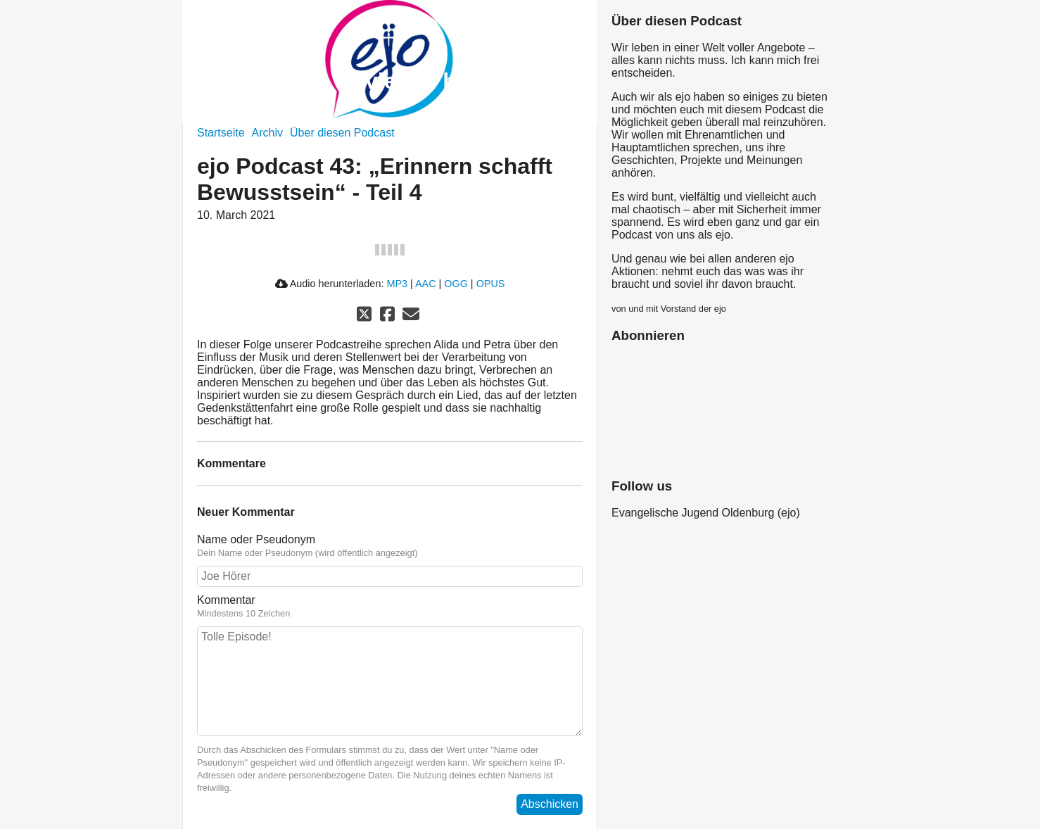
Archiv (267, 133)
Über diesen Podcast (342, 133)
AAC (425, 283)
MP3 (396, 283)
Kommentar (226, 600)
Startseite (221, 133)
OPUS (490, 283)
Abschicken (549, 804)
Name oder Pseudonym (256, 539)
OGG (456, 283)
